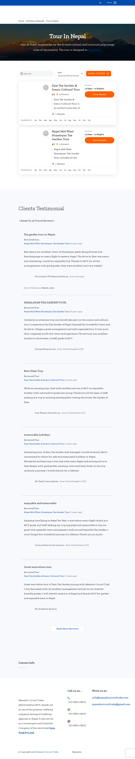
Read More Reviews (67, 628)
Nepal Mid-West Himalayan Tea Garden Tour (63, 135)
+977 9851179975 (77, 702)
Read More (94, 49)
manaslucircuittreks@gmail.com (111, 704)
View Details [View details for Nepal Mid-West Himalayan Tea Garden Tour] (99, 140)
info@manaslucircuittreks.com (110, 697)
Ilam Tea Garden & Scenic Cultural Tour (66, 87)
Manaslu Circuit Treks (47, 752)
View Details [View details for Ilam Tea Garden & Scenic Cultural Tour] (99, 94)
